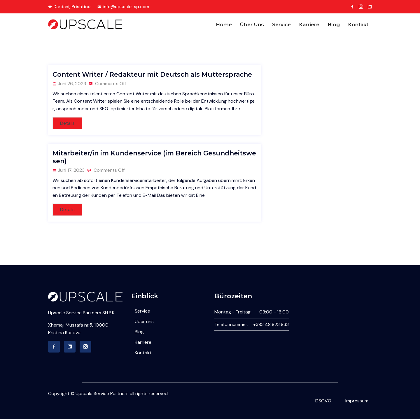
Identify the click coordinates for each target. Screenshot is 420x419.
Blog (334, 24)
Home (224, 24)
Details (67, 123)
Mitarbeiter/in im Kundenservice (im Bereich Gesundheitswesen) (154, 157)
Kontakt (358, 24)
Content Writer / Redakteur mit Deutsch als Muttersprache (152, 74)
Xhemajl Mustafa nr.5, (71, 325)
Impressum (356, 401)
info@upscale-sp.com (123, 7)
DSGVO (323, 401)
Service (281, 24)
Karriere (309, 24)
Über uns (252, 24)
